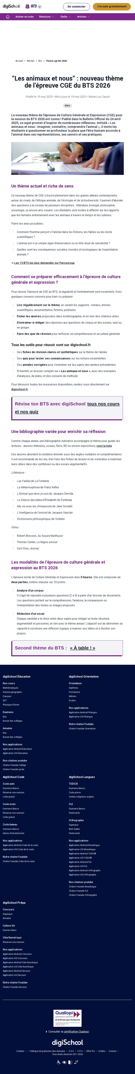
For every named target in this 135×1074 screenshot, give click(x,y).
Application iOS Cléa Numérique (18, 966)
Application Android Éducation (17, 749)
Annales (7, 918)
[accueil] (8, 16)
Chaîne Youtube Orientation (82, 728)
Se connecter (77, 6)
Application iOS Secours (14, 975)
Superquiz (74, 825)
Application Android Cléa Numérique (20, 962)
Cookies (20, 1051)
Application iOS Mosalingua (82, 849)
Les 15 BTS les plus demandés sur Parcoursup (44, 263)
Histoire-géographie (12, 692)
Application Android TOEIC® (82, 853)
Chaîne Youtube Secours (15, 987)
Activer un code (24, 16)
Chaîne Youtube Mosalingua (82, 886)
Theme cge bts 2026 (56, 61)
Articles (30, 61)
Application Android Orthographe (84, 870)
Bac (5, 716)
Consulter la (67, 1032)
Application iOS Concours (15, 958)
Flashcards (74, 813)
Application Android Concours (17, 954)
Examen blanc (10, 930)
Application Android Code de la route (20, 845)
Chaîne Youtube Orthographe (83, 895)
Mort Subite (74, 829)
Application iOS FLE (78, 866)
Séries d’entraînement (13, 833)
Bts (40, 61)
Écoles (72, 700)
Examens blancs (11, 788)
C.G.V (80, 1051)
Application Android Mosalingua (84, 845)
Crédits (101, 1051)
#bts (67, 105)
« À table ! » (82, 647)
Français (7, 696)
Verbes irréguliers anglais (81, 797)
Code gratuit (9, 797)
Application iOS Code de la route (18, 849)
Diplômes (73, 688)
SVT (5, 700)
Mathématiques (10, 688)
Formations (74, 692)
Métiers (72, 696)
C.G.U (71, 1051)
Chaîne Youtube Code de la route (19, 861)
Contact (113, 1051)
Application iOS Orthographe (82, 874)
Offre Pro (90, 1051)
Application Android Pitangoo (83, 712)
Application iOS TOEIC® (80, 858)
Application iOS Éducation (15, 753)
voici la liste (104, 446)
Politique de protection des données (47, 1051)
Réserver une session (13, 792)
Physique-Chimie (11, 705)
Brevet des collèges (12, 721)
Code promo (75, 792)
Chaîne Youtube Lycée (13, 769)
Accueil (19, 61)
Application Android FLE (80, 862)
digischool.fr (19, 389)
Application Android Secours (16, 971)
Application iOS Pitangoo (81, 716)
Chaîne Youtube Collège (14, 765)
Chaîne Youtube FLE (78, 891)
